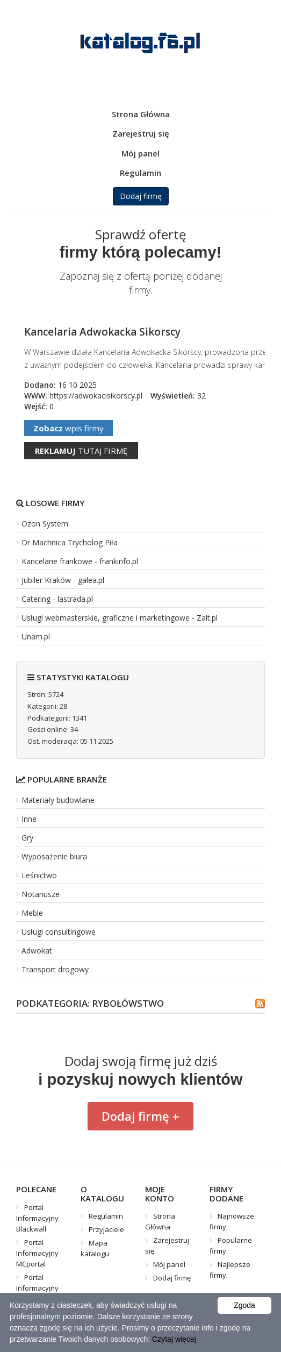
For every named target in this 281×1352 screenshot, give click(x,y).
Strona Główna (141, 114)
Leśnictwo (39, 875)
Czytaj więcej (174, 1339)
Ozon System (44, 523)
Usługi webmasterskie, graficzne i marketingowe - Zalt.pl (119, 618)
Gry (27, 837)
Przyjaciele (106, 1229)
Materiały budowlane (58, 800)
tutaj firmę (81, 450)
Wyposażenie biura (54, 856)
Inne (29, 819)
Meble (32, 913)
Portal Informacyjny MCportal (37, 1253)
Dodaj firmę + (140, 1116)
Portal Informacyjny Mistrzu (37, 1288)
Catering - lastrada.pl (57, 599)
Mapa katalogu (95, 1248)
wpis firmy (68, 428)
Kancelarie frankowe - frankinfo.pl (79, 561)
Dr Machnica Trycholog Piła (69, 542)
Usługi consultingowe (58, 932)
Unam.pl (35, 636)
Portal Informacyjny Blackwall (37, 1218)
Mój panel (140, 153)
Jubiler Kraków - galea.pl (62, 580)
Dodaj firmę (141, 196)
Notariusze (40, 894)
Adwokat (36, 950)
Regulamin (140, 172)
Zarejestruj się (140, 133)
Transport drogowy (55, 969)
